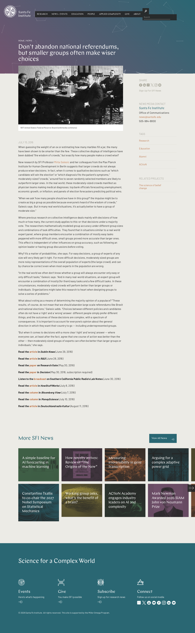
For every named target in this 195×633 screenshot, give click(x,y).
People (119, 11)
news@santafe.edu (150, 116)
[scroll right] (191, 488)
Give (155, 11)
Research (70, 11)
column (33, 392)
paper (33, 365)
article (33, 351)
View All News (159, 438)
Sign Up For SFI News (150, 90)
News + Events (87, 11)
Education (105, 11)
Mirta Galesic (61, 162)
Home (21, 41)
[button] (70, 11)
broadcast (40, 378)
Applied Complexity (137, 11)
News (29, 41)
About (164, 11)
